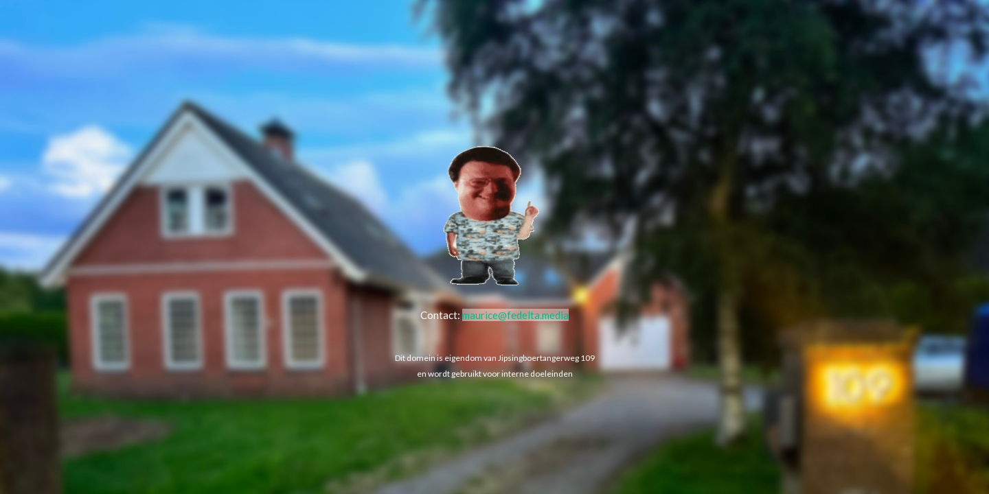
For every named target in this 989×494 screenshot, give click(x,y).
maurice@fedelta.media (515, 315)
